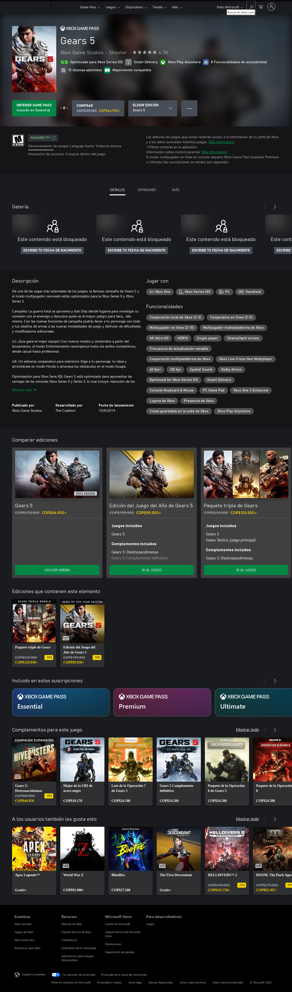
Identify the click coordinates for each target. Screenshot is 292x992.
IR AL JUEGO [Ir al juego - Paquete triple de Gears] (246, 569)
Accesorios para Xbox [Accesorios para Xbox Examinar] (27, 948)
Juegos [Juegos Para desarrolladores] (150, 924)
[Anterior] (265, 206)
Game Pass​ (88, 7)
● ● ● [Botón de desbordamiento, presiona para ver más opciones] (189, 108)
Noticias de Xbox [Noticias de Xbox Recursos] (72, 924)
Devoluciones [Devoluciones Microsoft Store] (113, 944)
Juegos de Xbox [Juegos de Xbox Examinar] (24, 932)
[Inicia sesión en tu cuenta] (271, 7)
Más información (221, 141)
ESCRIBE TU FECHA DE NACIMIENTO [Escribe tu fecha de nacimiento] (52, 250)
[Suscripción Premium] (162, 702)
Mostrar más (24, 389)
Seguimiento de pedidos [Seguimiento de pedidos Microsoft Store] (120, 952)
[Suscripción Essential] (60, 702)
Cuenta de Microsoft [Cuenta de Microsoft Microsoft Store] (117, 924)
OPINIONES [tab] (147, 189)
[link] (34, 633)
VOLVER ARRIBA (57, 569)
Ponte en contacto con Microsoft (71, 982)
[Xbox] (64, 7)
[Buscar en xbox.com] (251, 6)
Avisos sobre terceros (193, 982)
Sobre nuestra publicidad (228, 982)
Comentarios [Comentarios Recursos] (69, 940)
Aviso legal (135, 982)
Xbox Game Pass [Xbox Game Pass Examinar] (25, 940)
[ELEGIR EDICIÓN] (152, 108)
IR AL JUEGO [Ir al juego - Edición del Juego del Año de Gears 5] (152, 569)
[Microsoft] (32, 7)
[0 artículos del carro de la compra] (261, 6)
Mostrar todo (247, 729)
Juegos (111, 7)
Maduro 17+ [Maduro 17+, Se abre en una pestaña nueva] (43, 138)
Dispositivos (134, 7)
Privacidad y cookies (109, 982)
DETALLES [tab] (117, 189)
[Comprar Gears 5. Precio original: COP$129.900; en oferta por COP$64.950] (98, 108)
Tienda (157, 7)
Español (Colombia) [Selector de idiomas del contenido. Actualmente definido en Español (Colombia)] (33, 974)
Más (175, 7)
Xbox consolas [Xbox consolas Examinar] (23, 924)
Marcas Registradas (161, 982)
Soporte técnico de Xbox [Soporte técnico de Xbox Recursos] (76, 932)
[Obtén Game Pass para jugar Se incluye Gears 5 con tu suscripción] (34, 108)
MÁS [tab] (175, 189)
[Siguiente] (275, 206)
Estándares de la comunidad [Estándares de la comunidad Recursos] (79, 948)
